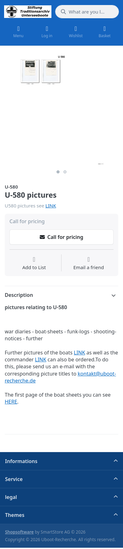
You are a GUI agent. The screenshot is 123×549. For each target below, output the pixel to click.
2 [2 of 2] (65, 171)
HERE (11, 401)
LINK (50, 205)
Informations (21, 461)
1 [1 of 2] (58, 171)
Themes (14, 515)
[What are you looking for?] (87, 11)
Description (19, 294)
